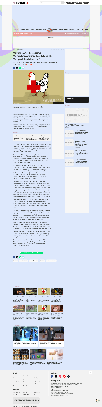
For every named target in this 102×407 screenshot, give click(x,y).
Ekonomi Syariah (24, 29)
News (49, 29)
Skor (35, 375)
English (35, 383)
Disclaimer (15, 394)
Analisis (25, 379)
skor (32, 29)
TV (82, 29)
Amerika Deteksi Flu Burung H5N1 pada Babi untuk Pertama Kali (18, 137)
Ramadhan (25, 385)
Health (21, 33)
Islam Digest (36, 377)
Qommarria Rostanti (30, 64)
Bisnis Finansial (63, 29)
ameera (16, 29)
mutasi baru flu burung (51, 260)
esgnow (71, 29)
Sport (35, 379)
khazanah (39, 29)
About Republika (16, 392)
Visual (24, 383)
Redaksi (25, 392)
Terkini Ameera (69, 106)
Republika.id (79, 2)
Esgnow (14, 383)
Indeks (86, 29)
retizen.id (86, 2)
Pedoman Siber (37, 392)
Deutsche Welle (70, 2)
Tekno (30, 33)
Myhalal (26, 33)
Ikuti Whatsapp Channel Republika (32, 253)
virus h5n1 (42, 260)
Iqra (24, 377)
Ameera (18, 49)
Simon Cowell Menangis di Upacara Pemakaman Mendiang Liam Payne (31, 137)
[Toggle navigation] (14, 2)
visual (77, 29)
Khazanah (15, 377)
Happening (16, 33)
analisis (55, 29)
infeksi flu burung (23, 260)
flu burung (15, 260)
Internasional (15, 381)
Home (14, 49)
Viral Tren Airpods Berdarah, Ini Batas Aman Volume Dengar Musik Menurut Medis (44, 137)
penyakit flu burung (34, 260)
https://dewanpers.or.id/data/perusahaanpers (24, 402)
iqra (44, 29)
